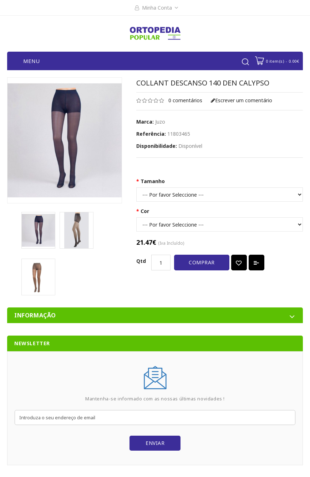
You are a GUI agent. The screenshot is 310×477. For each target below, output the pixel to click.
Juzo (160, 121)
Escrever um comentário (241, 100)
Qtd (141, 261)
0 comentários (185, 100)
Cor (145, 211)
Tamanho (153, 181)
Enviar (155, 443)
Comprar (202, 262)
